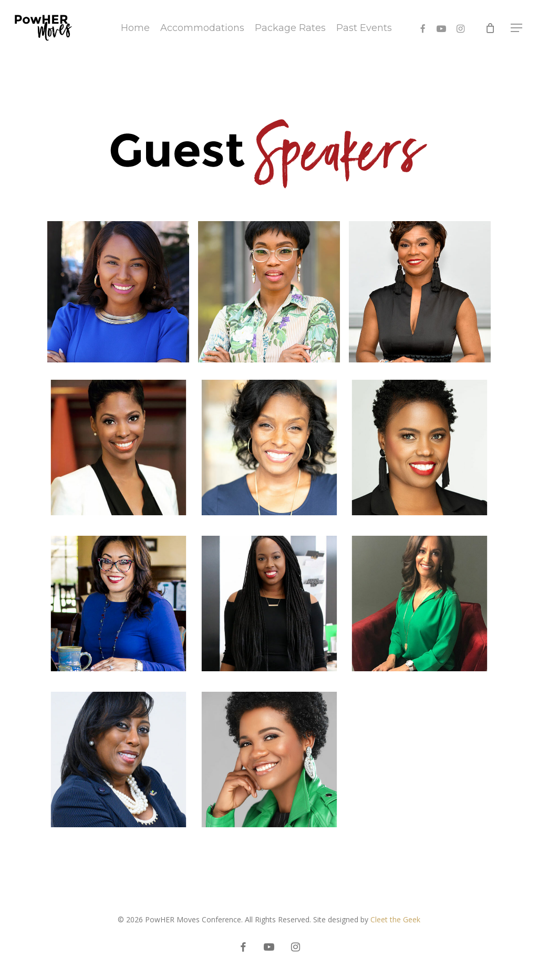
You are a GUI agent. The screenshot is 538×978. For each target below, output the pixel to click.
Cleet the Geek (395, 919)
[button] (517, 28)
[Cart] (490, 28)
